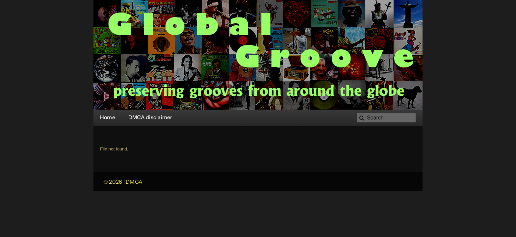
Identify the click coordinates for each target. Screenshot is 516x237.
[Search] (386, 118)
